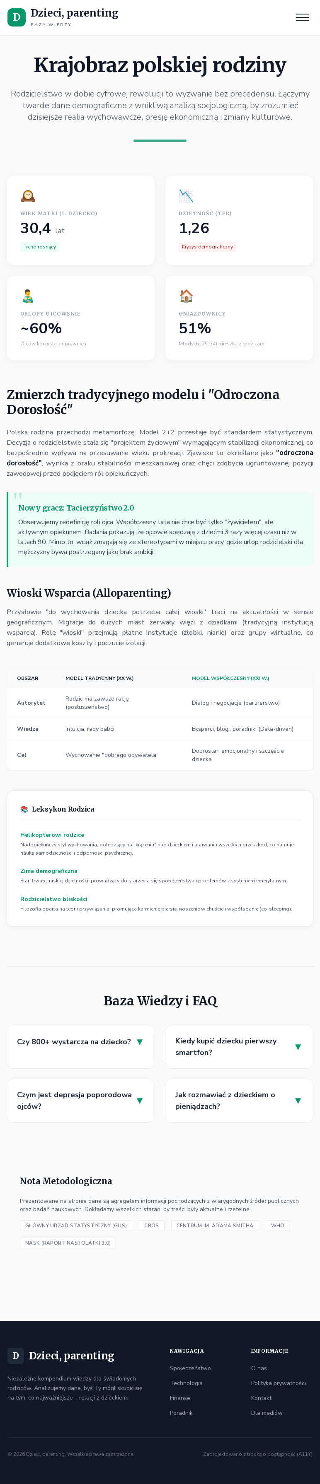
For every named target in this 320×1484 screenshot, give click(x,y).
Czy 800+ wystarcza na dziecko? (81, 1041)
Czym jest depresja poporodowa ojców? (81, 1100)
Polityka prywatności (278, 1383)
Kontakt (261, 1398)
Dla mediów (267, 1413)
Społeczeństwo (190, 1368)
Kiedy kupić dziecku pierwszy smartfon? (239, 1047)
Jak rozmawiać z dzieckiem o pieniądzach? (239, 1100)
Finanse (180, 1398)
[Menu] (303, 17)
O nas (259, 1368)
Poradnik (181, 1413)
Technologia (186, 1383)
